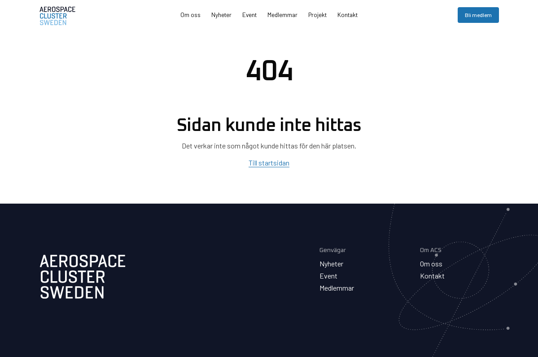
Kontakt (347, 14)
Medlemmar (282, 14)
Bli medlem (478, 15)
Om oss (190, 14)
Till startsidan (269, 162)
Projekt (317, 14)
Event (249, 14)
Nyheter (221, 14)
